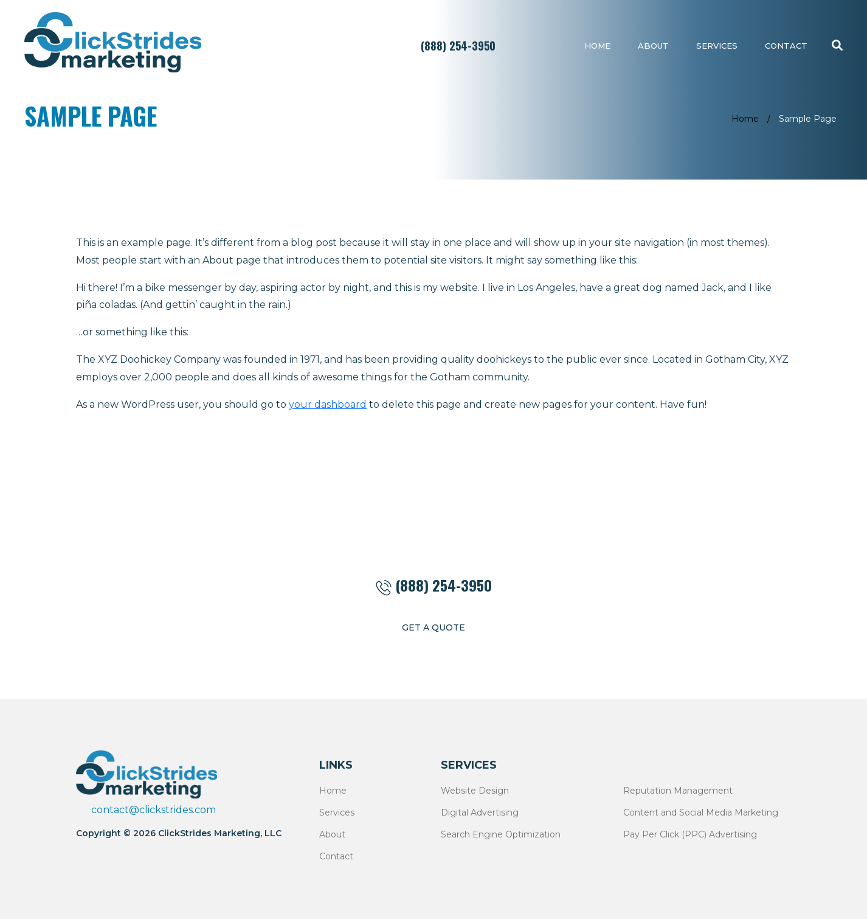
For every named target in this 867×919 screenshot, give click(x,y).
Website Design (475, 790)
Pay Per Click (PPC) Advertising (690, 834)
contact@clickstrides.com (153, 810)
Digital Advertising (480, 812)
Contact (786, 46)
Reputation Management (678, 790)
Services (716, 46)
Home (597, 46)
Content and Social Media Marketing (700, 812)
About (653, 46)
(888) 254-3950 (458, 46)
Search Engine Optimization (501, 834)
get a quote (433, 627)
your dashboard (328, 404)
